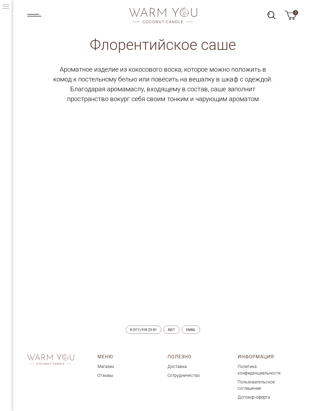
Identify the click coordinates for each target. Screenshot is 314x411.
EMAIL (191, 330)
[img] (271, 15)
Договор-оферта (254, 397)
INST (171, 330)
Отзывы (105, 375)
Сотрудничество (184, 375)
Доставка (177, 366)
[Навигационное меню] (6, 7)
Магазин (105, 366)
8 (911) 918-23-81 (143, 330)
